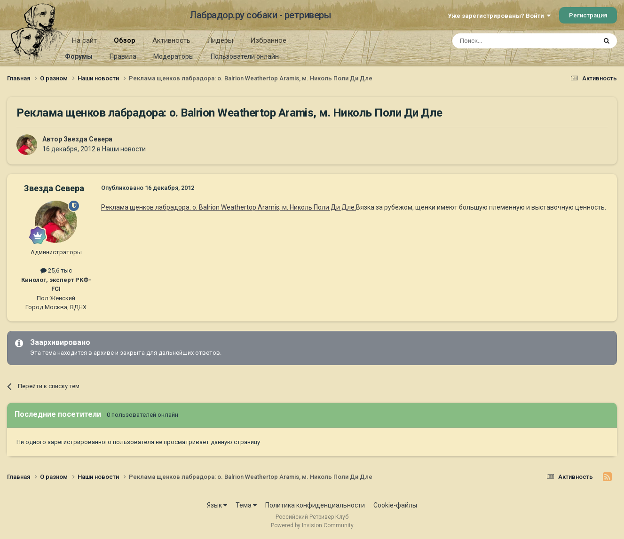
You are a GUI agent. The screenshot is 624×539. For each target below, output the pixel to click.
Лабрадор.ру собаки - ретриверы (260, 15)
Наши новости (124, 149)
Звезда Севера (87, 139)
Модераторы (173, 56)
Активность (171, 40)
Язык (217, 505)
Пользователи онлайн (245, 56)
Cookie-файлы (395, 505)
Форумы (79, 56)
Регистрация (588, 15)
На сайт (84, 40)
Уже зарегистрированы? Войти (499, 15)
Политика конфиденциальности (315, 505)
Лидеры (220, 40)
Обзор (124, 43)
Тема (246, 505)
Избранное (268, 40)
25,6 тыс (56, 270)
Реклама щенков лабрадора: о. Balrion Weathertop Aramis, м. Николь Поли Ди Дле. (228, 207)
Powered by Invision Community (312, 525)
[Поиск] (502, 40)
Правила (123, 56)
